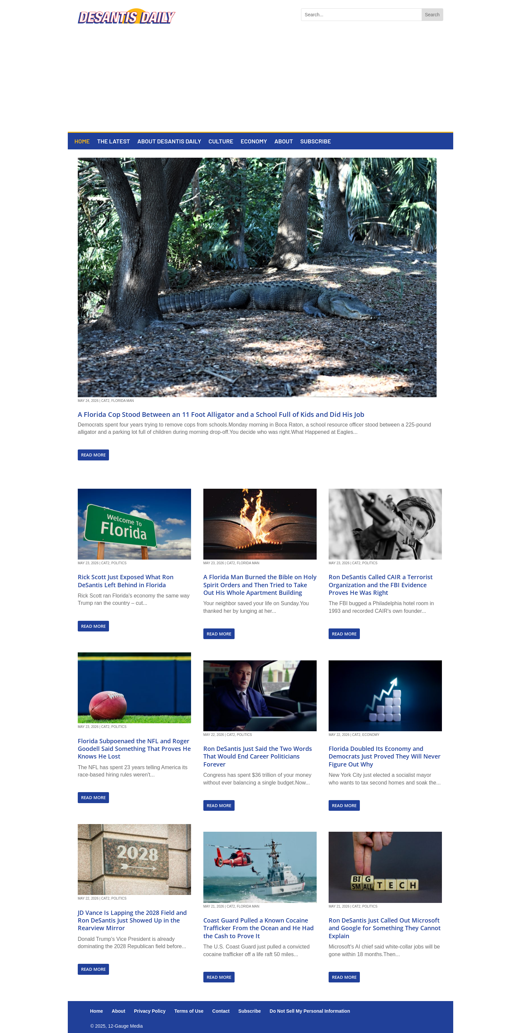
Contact (221, 1011)
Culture (220, 142)
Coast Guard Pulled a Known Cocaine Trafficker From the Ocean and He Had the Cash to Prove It (258, 928)
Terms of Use (189, 1011)
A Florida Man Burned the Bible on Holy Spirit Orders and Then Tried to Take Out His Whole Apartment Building (260, 585)
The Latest (113, 142)
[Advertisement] (260, 81)
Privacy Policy (149, 1011)
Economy (254, 142)
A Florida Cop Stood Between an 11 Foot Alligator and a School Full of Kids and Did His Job (221, 414)
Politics (119, 563)
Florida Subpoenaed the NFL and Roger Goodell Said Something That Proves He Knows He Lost (134, 749)
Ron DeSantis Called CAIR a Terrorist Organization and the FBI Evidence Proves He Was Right (381, 585)
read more (93, 455)
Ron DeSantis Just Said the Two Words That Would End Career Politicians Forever (257, 756)
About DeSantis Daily (169, 142)
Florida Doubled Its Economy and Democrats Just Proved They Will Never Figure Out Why (385, 756)
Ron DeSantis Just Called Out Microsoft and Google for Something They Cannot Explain (385, 928)
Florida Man (122, 401)
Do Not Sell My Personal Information (310, 1011)
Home (82, 142)
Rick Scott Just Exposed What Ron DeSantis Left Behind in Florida (125, 581)
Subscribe (315, 142)
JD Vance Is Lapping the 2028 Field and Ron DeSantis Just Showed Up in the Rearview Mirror (132, 920)
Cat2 (105, 401)
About (283, 142)
